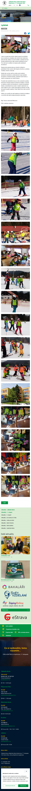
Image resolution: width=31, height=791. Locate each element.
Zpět (4, 502)
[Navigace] (4, 8)
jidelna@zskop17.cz (6, 741)
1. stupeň (21, 14)
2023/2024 (4, 15)
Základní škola (14, 14)
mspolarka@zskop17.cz (7, 710)
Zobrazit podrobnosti (10, 785)
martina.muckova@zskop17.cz (8, 695)
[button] (10, 5)
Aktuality (7, 14)
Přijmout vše (23, 785)
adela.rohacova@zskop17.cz (8, 726)
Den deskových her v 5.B (7, 580)
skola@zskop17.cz (5, 679)
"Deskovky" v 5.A (5, 555)
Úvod (2, 14)
